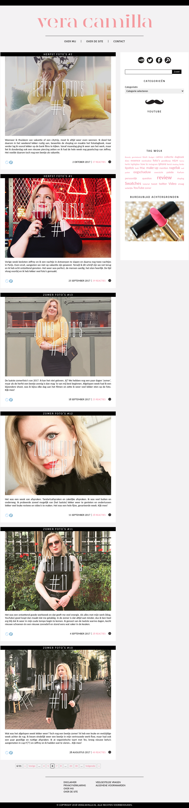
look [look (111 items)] (137, 168)
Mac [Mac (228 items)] (142, 168)
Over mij (70, 41)
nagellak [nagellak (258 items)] (174, 168)
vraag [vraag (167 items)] (181, 184)
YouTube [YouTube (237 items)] (138, 188)
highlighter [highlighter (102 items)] (135, 164)
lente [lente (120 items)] (181, 164)
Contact (119, 41)
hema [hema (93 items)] (181, 161)
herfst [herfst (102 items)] (127, 164)
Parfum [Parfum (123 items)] (180, 172)
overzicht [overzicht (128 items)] (158, 172)
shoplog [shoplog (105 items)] (180, 178)
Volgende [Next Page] (90, 766)
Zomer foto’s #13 (58, 294)
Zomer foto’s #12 (58, 413)
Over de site (94, 41)
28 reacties (99, 515)
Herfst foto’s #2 (58, 54)
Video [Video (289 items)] (172, 184)
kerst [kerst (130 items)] (169, 164)
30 (76, 766)
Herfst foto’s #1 (58, 176)
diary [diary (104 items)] (127, 160)
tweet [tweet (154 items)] (154, 184)
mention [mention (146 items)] (163, 168)
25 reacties (99, 399)
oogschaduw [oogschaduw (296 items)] (142, 172)
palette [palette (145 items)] (170, 172)
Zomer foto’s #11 (58, 529)
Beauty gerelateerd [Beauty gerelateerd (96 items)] (133, 157)
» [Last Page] (98, 766)
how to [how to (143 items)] (144, 164)
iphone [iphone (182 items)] (162, 164)
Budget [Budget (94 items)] (151, 157)
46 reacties (99, 752)
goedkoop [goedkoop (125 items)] (166, 160)
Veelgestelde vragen (108, 782)
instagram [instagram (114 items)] (153, 164)
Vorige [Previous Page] (32, 766)
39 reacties (99, 280)
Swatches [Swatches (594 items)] (133, 183)
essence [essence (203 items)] (135, 160)
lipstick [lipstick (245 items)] (129, 168)
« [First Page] (25, 766)
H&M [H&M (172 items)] (175, 160)
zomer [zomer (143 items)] (148, 188)
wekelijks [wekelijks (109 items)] (129, 188)
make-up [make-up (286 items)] (152, 168)
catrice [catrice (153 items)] (159, 157)
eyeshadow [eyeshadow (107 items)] (146, 160)
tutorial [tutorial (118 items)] (146, 184)
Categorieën (131, 87)
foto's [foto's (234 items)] (156, 160)
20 (70, 766)
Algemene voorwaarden (110, 785)
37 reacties (99, 162)
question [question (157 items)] (147, 178)
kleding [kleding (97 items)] (175, 164)
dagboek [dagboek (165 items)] (179, 157)
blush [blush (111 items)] (145, 157)
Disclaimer (70, 782)
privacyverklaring (75, 785)
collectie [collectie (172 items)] (168, 157)
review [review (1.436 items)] (164, 177)
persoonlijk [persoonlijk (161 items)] (131, 178)
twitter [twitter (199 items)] (163, 184)
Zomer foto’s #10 (58, 647)
